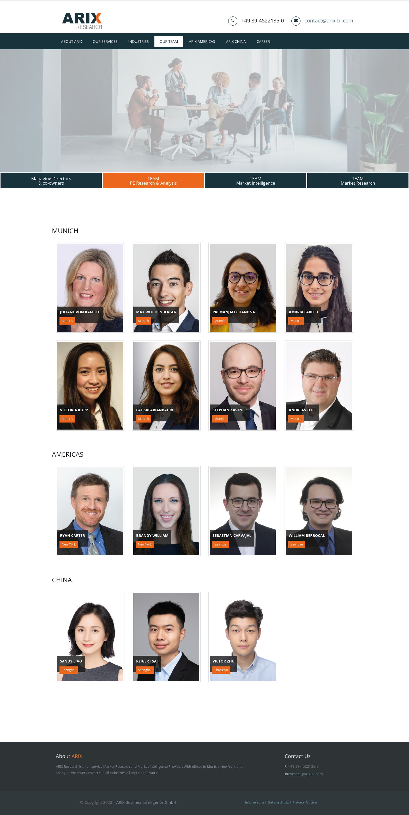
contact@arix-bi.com (328, 20)
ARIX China (236, 41)
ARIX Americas (202, 41)
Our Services (105, 41)
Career (263, 41)
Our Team (169, 41)
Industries (138, 41)
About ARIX (71, 41)
